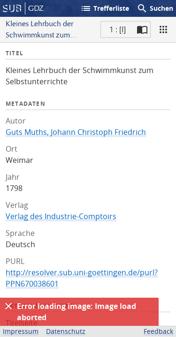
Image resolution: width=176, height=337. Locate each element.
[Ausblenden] (8, 306)
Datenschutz (65, 331)
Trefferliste (104, 8)
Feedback (158, 331)
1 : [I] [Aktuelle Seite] (117, 29)
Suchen (155, 8)
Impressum (20, 331)
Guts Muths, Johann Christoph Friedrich (76, 132)
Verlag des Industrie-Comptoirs (61, 216)
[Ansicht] (163, 29)
